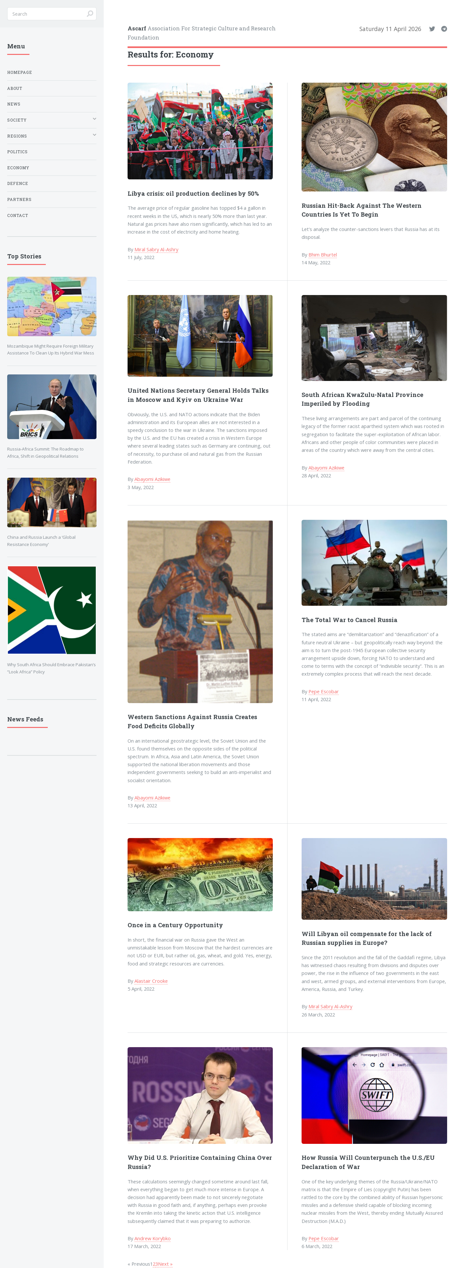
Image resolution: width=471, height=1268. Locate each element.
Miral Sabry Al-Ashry (156, 249)
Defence (17, 183)
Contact (17, 215)
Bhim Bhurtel (322, 254)
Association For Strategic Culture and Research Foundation (202, 33)
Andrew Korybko (152, 1238)
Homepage (19, 72)
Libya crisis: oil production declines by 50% (193, 193)
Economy (18, 167)
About (14, 88)
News (14, 104)
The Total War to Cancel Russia (349, 620)
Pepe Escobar (323, 691)
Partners (19, 199)
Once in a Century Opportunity (175, 925)
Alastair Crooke (151, 981)
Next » (165, 1263)
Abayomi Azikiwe (152, 479)
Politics (17, 151)
